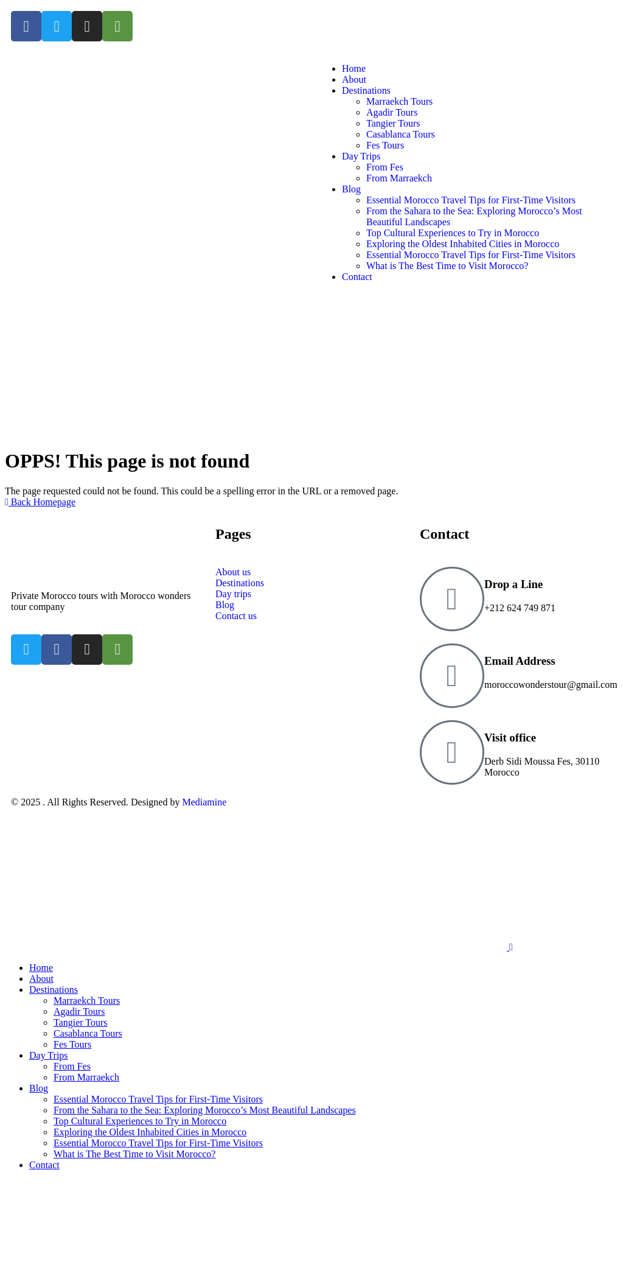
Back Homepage (40, 502)
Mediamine (204, 802)
